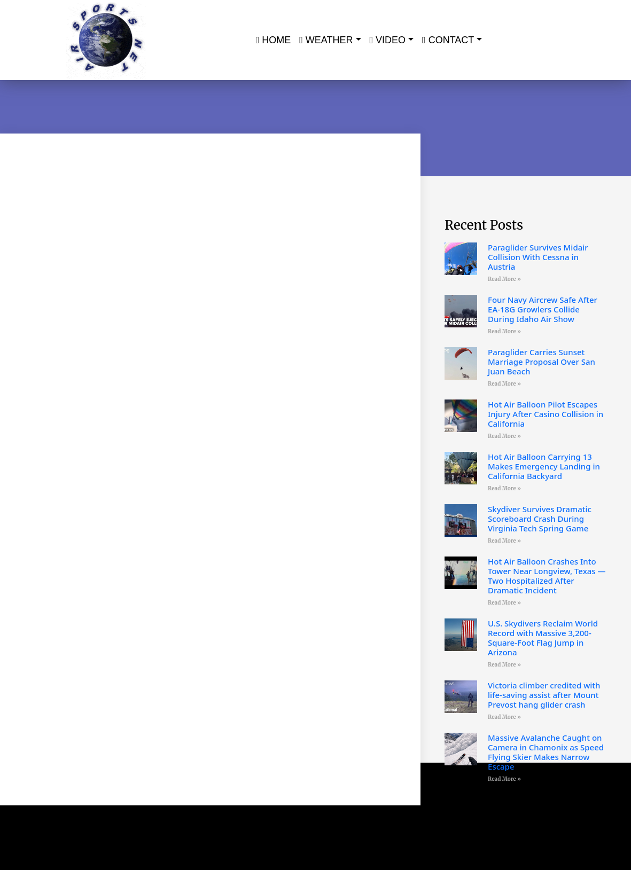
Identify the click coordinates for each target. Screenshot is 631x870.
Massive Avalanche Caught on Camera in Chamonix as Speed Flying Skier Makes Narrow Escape (546, 752)
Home (273, 40)
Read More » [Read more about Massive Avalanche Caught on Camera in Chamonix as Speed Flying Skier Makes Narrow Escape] (504, 778)
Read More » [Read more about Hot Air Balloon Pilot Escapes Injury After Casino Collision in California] (504, 436)
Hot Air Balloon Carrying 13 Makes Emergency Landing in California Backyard (544, 466)
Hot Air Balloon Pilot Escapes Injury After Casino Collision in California (545, 413)
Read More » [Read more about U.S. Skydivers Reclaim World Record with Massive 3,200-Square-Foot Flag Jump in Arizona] (504, 664)
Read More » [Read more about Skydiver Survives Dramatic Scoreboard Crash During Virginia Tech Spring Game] (504, 540)
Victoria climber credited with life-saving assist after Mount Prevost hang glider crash (544, 694)
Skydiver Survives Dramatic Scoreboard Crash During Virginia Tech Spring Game (539, 518)
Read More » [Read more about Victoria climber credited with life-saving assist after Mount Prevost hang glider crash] (504, 717)
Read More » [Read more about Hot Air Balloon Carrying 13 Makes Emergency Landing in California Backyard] (504, 488)
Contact (448, 40)
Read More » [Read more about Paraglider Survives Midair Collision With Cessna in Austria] (504, 279)
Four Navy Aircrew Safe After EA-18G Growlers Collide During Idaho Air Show (542, 309)
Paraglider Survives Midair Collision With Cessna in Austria (538, 256)
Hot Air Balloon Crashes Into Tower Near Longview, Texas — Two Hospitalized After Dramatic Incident (547, 576)
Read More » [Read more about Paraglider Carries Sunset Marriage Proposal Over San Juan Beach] (504, 383)
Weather (326, 40)
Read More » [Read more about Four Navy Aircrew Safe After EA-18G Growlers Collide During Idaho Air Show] (504, 331)
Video (388, 40)
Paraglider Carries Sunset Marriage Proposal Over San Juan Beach (541, 361)
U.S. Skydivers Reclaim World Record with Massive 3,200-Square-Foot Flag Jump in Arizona (543, 637)
